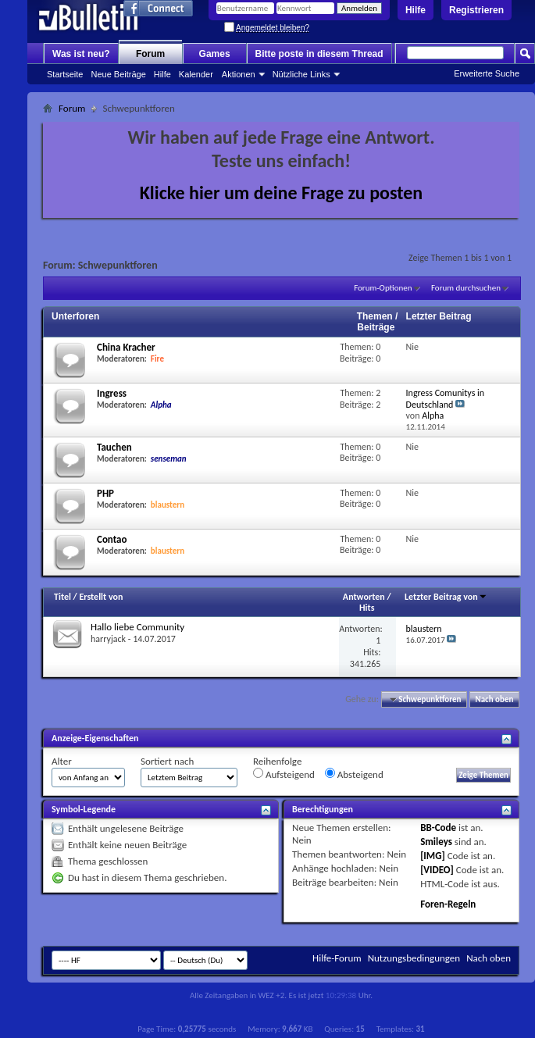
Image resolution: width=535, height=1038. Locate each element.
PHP (105, 493)
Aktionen (238, 74)
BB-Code (438, 827)
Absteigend (354, 774)
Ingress (112, 393)
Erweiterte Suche (486, 73)
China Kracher (126, 347)
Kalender (196, 74)
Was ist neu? (81, 53)
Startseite (65, 74)
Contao (112, 539)
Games (214, 53)
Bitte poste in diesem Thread (319, 53)
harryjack (108, 638)
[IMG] (432, 855)
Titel (62, 596)
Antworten (364, 596)
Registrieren (476, 10)
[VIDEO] (437, 870)
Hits (366, 607)
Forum (150, 53)
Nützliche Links (301, 74)
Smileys (436, 841)
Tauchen (114, 447)
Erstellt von (101, 596)
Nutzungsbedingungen (414, 958)
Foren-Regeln (448, 904)
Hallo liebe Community (137, 627)
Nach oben (494, 699)
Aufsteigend (284, 774)
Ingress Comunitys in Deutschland (445, 398)
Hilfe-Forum (337, 958)
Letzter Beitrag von (446, 596)
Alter (62, 761)
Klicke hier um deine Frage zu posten (281, 192)
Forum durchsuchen (466, 288)
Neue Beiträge (118, 74)
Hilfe (415, 10)
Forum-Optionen (383, 288)
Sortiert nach (167, 761)
